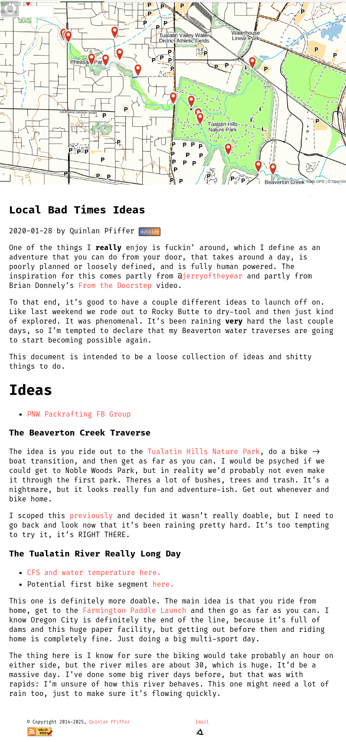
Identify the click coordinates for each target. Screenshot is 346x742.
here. (163, 584)
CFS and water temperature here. (94, 572)
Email (202, 722)
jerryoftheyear (212, 276)
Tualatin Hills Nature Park (203, 451)
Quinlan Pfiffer (109, 722)
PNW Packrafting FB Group (79, 414)
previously (91, 515)
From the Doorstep (115, 285)
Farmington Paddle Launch (134, 610)
